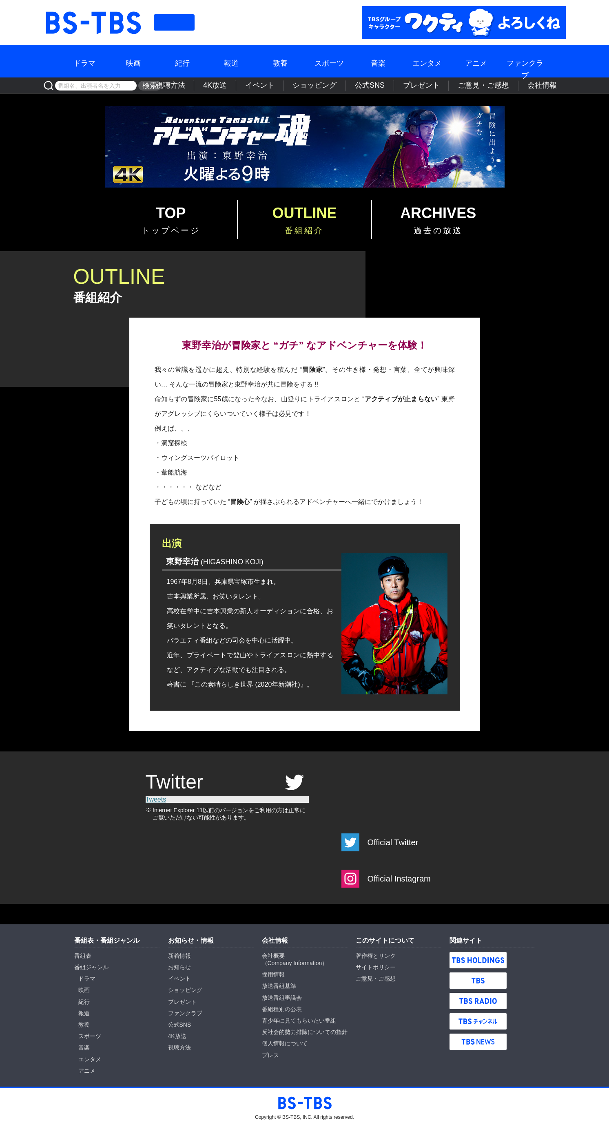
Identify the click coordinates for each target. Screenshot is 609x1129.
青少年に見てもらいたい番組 (299, 1020)
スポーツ (329, 61)
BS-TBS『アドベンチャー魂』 (305, 147)
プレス (270, 1055)
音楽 (378, 61)
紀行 (182, 61)
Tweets (156, 799)
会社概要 (273, 955)
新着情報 (179, 955)
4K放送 (288, 85)
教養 (280, 61)
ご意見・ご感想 (500, 85)
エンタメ (427, 61)
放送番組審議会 (282, 997)
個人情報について (285, 1043)
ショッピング (366, 85)
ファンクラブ (525, 61)
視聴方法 (254, 85)
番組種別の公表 (282, 1009)
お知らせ (179, 967)
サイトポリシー (376, 967)
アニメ (476, 61)
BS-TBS (92, 10)
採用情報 (273, 974)
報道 (231, 61)
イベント (323, 85)
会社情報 (547, 85)
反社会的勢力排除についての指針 (305, 1032)
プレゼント (450, 85)
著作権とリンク (376, 955)
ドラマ (84, 61)
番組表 (174, 22)
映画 (133, 61)
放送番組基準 (279, 986)
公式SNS (410, 85)
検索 (147, 85)
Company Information (295, 963)
